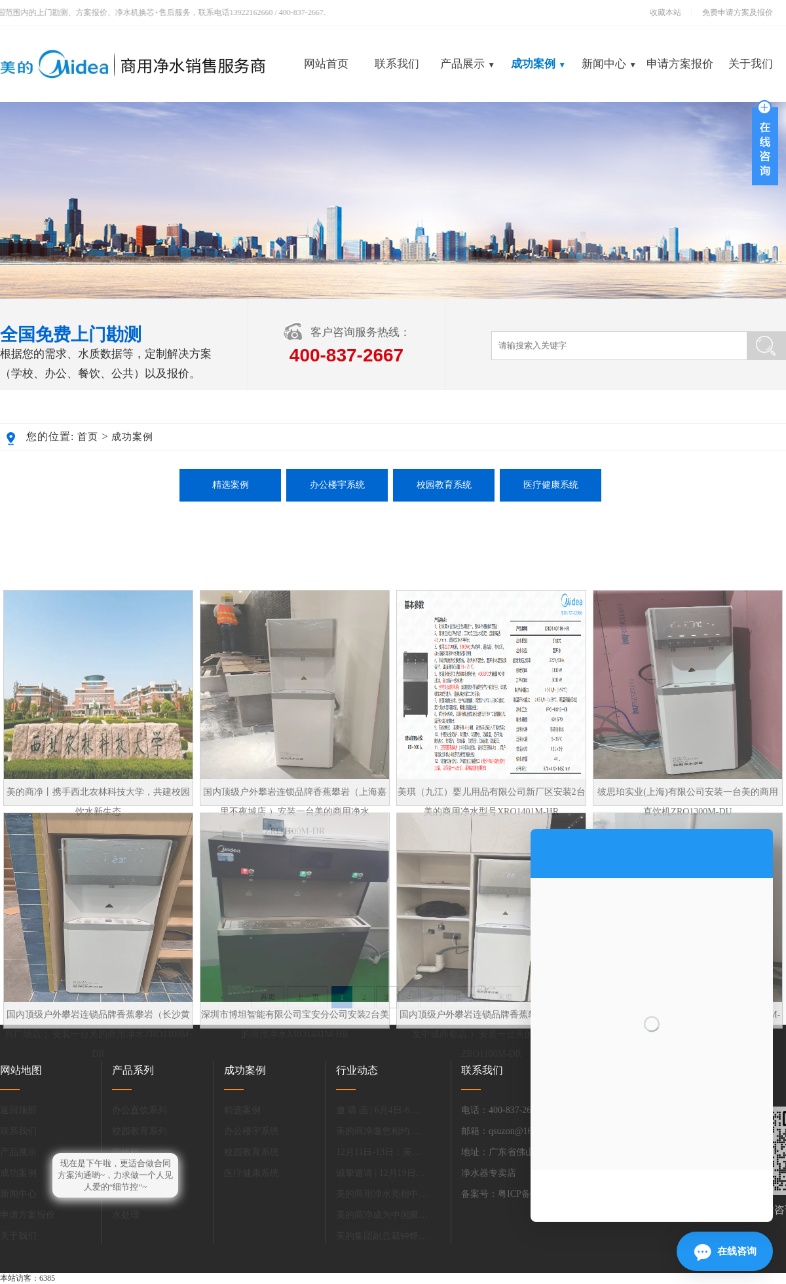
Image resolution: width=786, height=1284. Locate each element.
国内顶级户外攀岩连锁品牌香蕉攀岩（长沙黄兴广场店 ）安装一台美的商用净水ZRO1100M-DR (98, 1111)
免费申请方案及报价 (733, 12)
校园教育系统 (444, 485)
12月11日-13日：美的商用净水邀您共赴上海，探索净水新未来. (382, 1152)
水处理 (126, 1215)
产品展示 (467, 64)
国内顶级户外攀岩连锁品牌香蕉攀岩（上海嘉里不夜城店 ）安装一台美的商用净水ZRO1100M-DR (294, 888)
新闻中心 (609, 64)
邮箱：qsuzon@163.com (508, 1131)
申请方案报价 (679, 64)
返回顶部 (18, 1110)
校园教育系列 (139, 1131)
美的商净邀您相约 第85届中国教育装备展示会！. (382, 1131)
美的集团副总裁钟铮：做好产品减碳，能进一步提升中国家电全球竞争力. (382, 1236)
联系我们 (397, 64)
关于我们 (750, 64)
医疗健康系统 (550, 485)
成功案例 (538, 64)
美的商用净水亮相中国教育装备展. (382, 1194)
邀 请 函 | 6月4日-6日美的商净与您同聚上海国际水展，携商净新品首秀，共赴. (382, 1110)
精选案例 (230, 485)
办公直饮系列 (139, 1110)
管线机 (126, 1152)
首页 (87, 436)
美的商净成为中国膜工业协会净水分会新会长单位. (382, 1215)
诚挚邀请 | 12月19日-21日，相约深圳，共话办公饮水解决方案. (382, 1173)
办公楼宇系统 (337, 485)
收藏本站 (665, 12)
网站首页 (326, 64)
